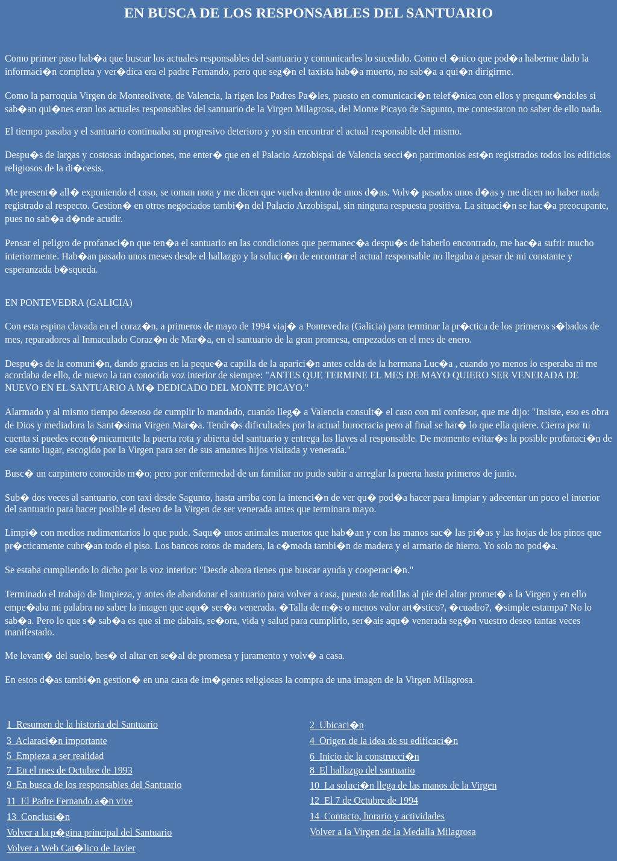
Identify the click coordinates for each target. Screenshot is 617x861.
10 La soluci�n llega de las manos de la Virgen (403, 785)
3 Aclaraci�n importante (57, 741)
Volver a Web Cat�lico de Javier (71, 848)
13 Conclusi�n (38, 817)
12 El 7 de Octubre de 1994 (364, 800)
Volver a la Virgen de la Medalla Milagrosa (393, 832)
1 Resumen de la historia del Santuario (82, 724)
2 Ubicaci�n (337, 725)
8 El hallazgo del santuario (362, 770)
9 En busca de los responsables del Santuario (94, 785)
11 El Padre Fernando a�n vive (70, 801)
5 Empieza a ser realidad (55, 756)
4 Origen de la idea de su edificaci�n (384, 741)
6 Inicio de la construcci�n (364, 756)
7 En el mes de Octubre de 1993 (70, 770)
